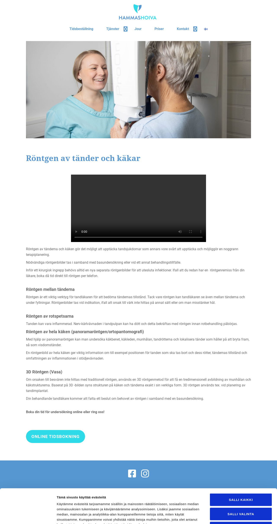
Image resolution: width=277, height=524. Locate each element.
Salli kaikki (241, 467)
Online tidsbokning (55, 438)
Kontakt (183, 29)
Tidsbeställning (81, 29)
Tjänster (112, 29)
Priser (159, 29)
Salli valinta (240, 481)
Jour (138, 29)
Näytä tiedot (231, 515)
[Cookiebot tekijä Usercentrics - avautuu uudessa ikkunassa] (28, 515)
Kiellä (240, 495)
